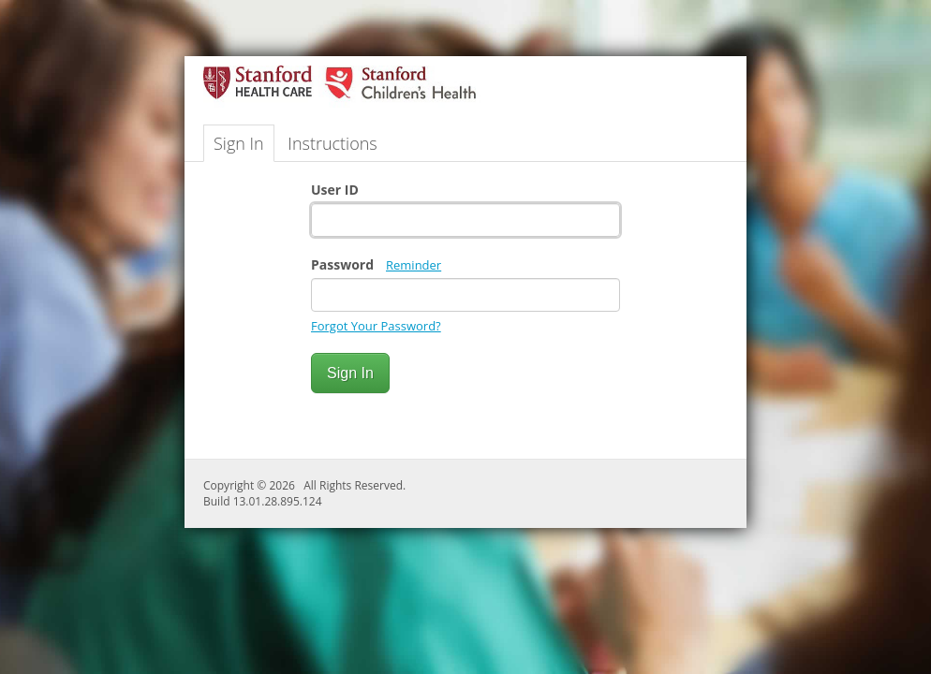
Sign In (239, 143)
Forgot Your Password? (376, 325)
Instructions (332, 143)
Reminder (413, 264)
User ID (335, 189)
